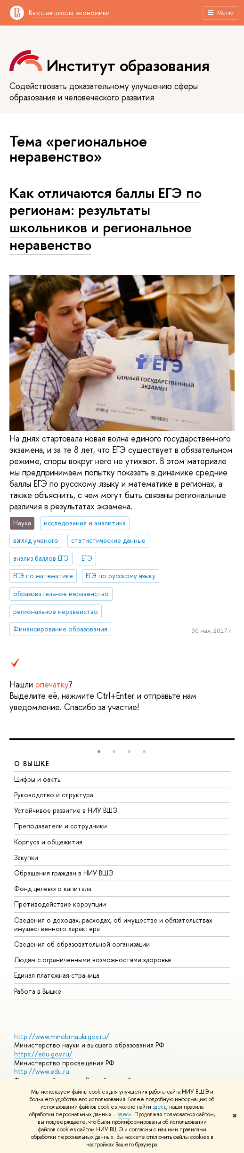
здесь (159, 1107)
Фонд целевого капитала (52, 888)
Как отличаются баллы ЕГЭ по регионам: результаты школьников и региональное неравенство (105, 218)
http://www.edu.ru (41, 1071)
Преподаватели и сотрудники (60, 825)
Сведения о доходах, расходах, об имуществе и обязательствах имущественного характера (113, 924)
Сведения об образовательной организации (82, 944)
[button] (98, 751)
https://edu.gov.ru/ (43, 1053)
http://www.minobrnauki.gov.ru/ (61, 1036)
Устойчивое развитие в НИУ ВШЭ (66, 810)
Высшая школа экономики (69, 12)
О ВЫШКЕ (32, 763)
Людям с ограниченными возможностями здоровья (92, 959)
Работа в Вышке (37, 991)
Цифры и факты (38, 779)
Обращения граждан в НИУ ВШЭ (64, 872)
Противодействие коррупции (60, 904)
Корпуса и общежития (48, 841)
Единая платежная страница (56, 975)
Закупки (26, 857)
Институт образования (128, 65)
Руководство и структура (53, 794)
